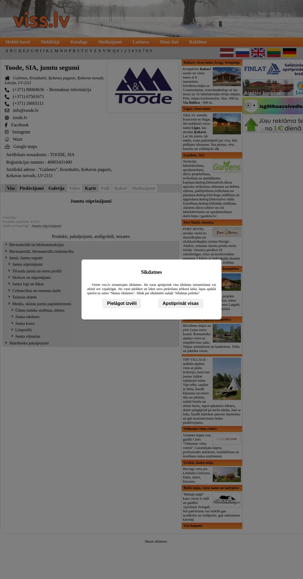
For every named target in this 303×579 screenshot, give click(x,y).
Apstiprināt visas (181, 303)
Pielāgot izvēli (122, 303)
